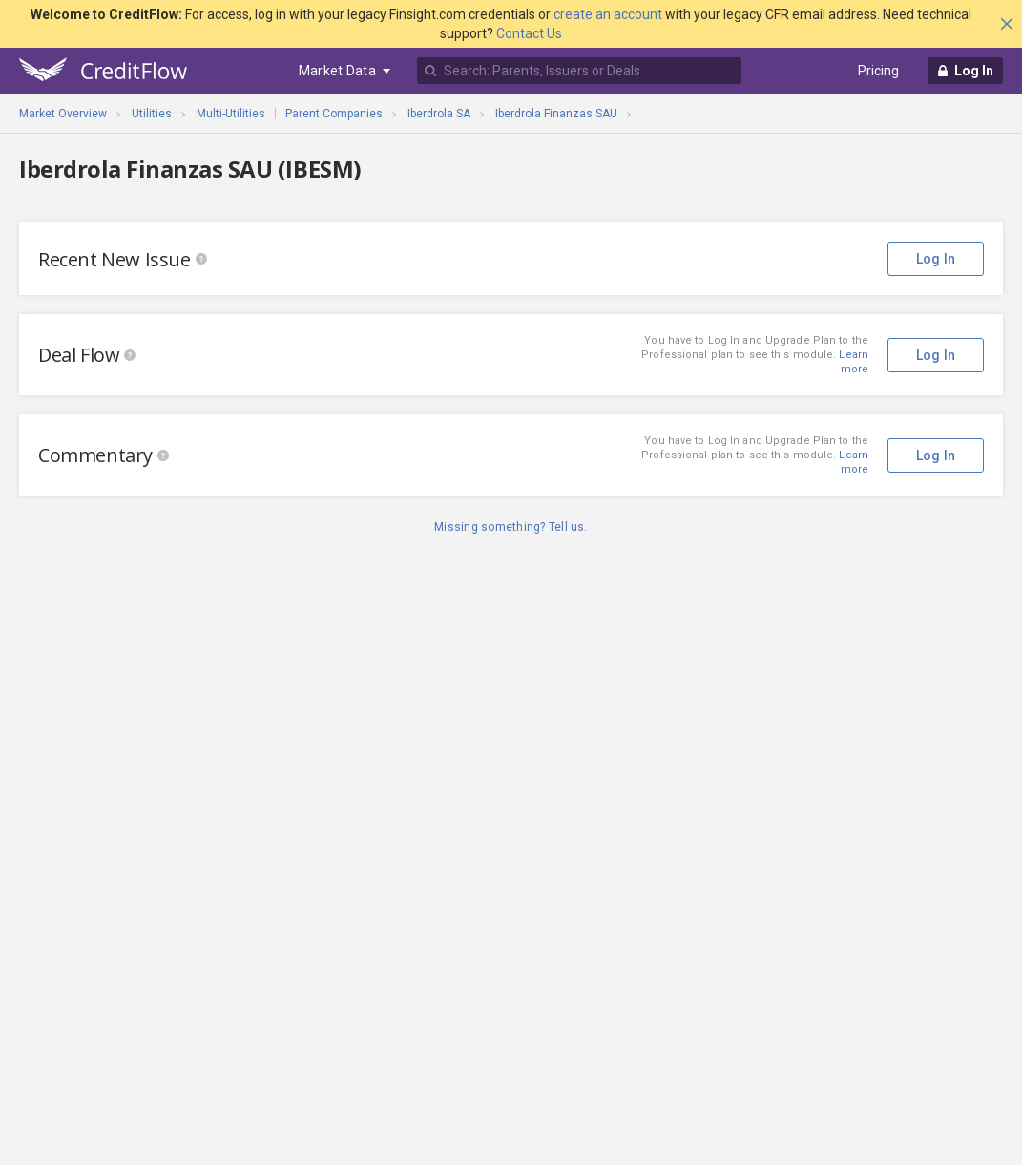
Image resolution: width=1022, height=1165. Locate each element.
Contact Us (529, 33)
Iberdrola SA (438, 113)
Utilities (152, 113)
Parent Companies (334, 113)
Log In (936, 258)
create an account (607, 14)
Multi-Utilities (231, 113)
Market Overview (63, 113)
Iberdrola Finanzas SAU (556, 113)
